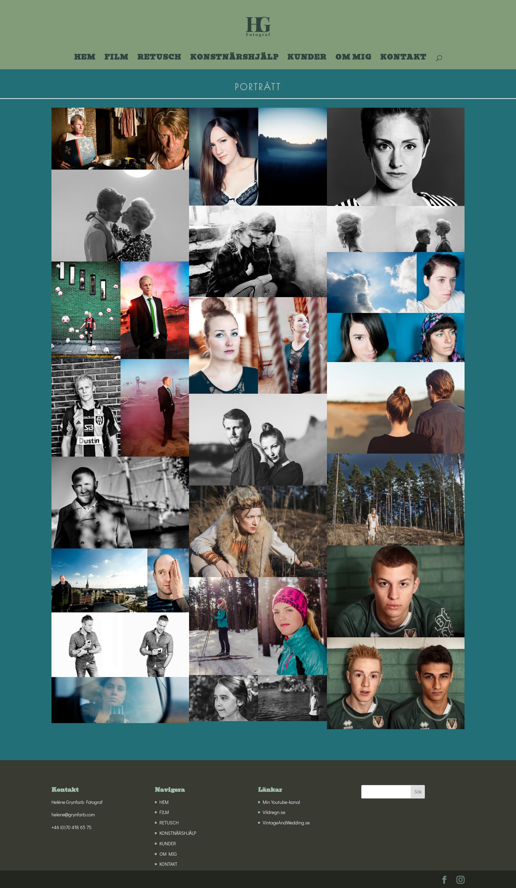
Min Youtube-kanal (281, 802)
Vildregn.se (274, 812)
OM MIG (353, 59)
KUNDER (307, 59)
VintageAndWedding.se (286, 822)
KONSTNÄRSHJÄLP (234, 59)
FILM (116, 59)
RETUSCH (159, 59)
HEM (85, 59)
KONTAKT (403, 59)
